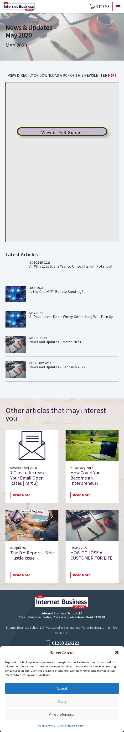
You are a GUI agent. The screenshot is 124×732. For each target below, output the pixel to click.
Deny (62, 701)
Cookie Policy (46, 725)
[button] (116, 652)
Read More (21, 494)
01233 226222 (65, 643)
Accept (62, 688)
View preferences (62, 714)
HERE (112, 75)
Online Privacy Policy (70, 725)
